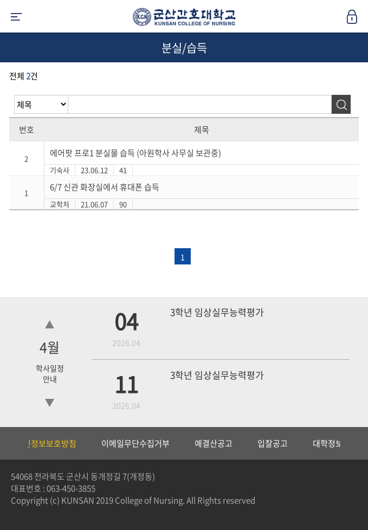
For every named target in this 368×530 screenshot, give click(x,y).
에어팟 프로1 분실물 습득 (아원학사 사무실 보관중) (135, 153)
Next (354, 443)
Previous (8, 443)
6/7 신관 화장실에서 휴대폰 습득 (104, 187)
